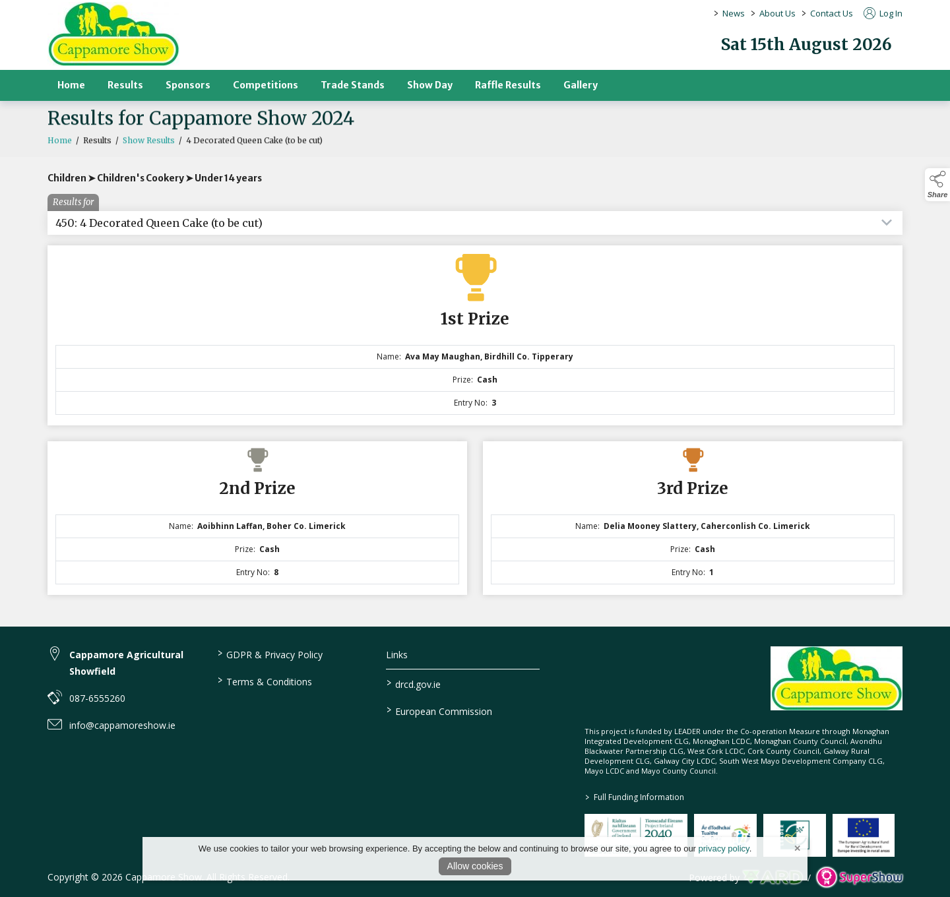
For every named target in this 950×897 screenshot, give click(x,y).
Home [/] (71, 85)
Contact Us (831, 13)
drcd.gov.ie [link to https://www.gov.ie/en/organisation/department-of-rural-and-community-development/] (414, 683)
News (733, 13)
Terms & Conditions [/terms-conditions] (264, 680)
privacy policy (724, 848)
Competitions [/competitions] (265, 85)
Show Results (149, 147)
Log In (883, 13)
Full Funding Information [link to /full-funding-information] (634, 797)
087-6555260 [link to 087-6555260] (97, 698)
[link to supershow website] (859, 877)
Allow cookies (475, 866)
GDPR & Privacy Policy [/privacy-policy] (269, 653)
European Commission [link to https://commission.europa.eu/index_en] (439, 710)
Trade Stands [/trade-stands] (353, 85)
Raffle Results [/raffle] (508, 85)
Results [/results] (125, 85)
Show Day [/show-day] (430, 85)
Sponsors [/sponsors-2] (188, 85)
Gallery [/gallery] (580, 85)
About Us (777, 13)
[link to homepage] (113, 34)
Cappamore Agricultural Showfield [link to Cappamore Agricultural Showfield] (126, 662)
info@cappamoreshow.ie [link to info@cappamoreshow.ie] (122, 725)
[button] (937, 184)
